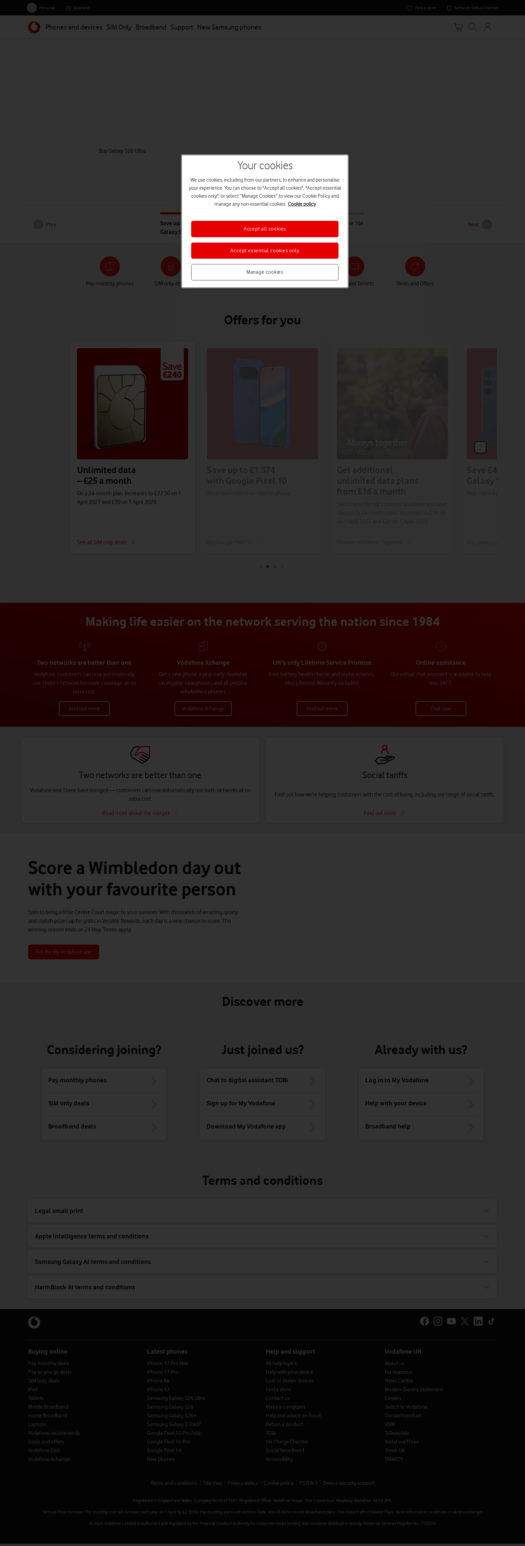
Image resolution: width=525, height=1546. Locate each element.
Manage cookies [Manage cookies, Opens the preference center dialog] (264, 272)
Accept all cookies (265, 229)
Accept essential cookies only (264, 251)
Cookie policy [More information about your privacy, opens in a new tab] (302, 204)
